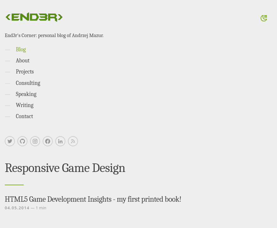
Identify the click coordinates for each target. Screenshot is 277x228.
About (22, 60)
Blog (21, 49)
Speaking (26, 94)
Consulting (28, 83)
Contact (24, 116)
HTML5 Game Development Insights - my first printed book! (93, 199)
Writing (24, 105)
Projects (25, 71)
